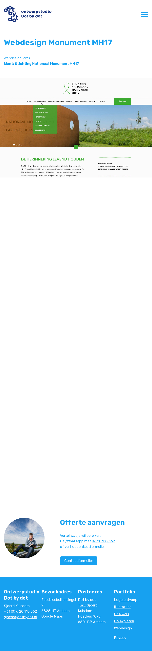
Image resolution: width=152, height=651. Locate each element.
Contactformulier (78, 561)
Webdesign (123, 628)
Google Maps (52, 616)
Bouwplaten (124, 621)
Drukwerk (121, 614)
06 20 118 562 (103, 541)
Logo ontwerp (125, 600)
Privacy (120, 638)
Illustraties (122, 607)
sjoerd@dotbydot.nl (20, 617)
